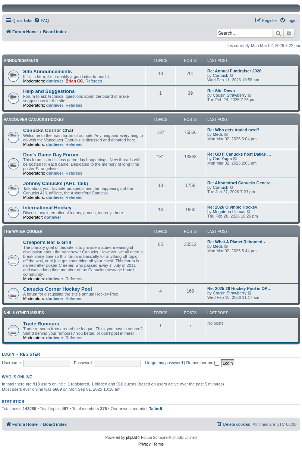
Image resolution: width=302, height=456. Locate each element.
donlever (54, 81)
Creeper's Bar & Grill (47, 242)
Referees (93, 81)
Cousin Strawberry (229, 95)
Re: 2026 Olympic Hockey (232, 207)
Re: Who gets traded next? (233, 130)
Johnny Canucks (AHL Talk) (55, 183)
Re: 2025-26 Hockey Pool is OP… (239, 288)
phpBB (131, 437)
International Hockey (47, 207)
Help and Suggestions (49, 91)
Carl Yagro (222, 158)
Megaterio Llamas (229, 211)
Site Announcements (47, 71)
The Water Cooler (23, 231)
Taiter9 (155, 408)
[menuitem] (41, 20)
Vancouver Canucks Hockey (34, 120)
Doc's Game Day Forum (50, 154)
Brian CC (74, 81)
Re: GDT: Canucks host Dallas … (239, 154)
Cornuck (220, 75)
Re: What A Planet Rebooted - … (238, 242)
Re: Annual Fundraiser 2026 (234, 71)
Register (30, 354)
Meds (218, 134)
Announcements (21, 61)
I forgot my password (164, 362)
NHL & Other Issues (24, 313)
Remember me (202, 362)
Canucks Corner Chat (48, 130)
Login (8, 354)
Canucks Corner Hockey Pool (57, 289)
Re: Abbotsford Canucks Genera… (241, 183)
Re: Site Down (221, 90)
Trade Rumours (41, 324)
